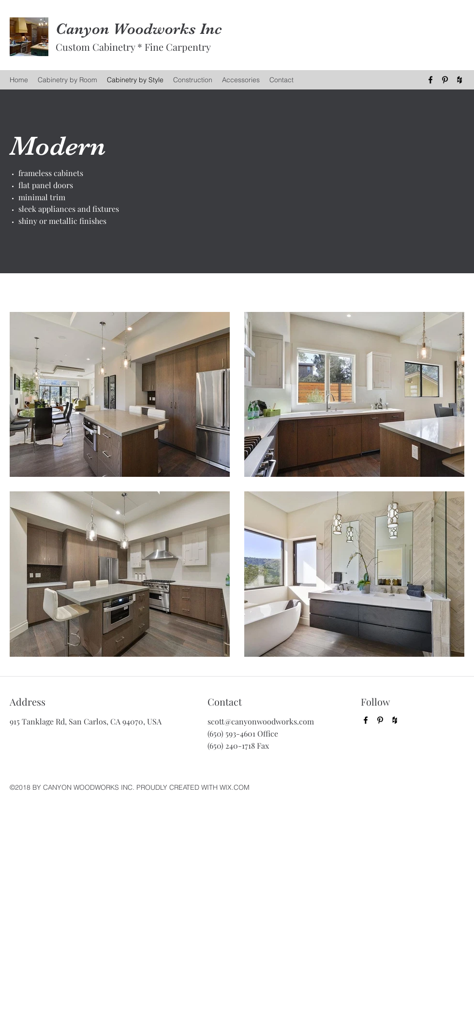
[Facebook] (430, 80)
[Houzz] (459, 80)
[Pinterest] (445, 80)
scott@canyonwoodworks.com (260, 721)
